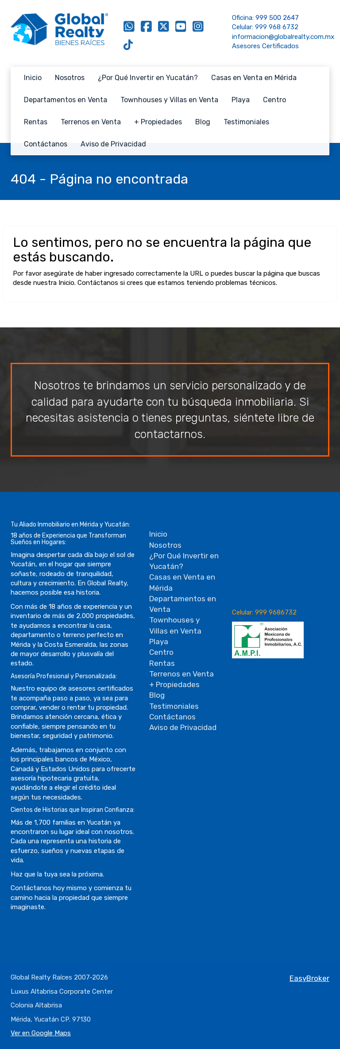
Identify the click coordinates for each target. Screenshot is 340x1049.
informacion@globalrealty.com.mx (283, 37)
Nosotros (70, 77)
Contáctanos (45, 144)
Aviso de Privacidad (113, 144)
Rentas (35, 122)
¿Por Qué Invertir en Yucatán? (148, 77)
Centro (274, 100)
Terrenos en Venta (91, 122)
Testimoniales (246, 122)
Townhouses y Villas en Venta (169, 100)
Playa (241, 100)
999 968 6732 (276, 27)
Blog (202, 122)
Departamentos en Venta (65, 100)
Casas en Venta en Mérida (254, 77)
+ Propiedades (158, 122)
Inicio (33, 77)
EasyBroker (309, 978)
